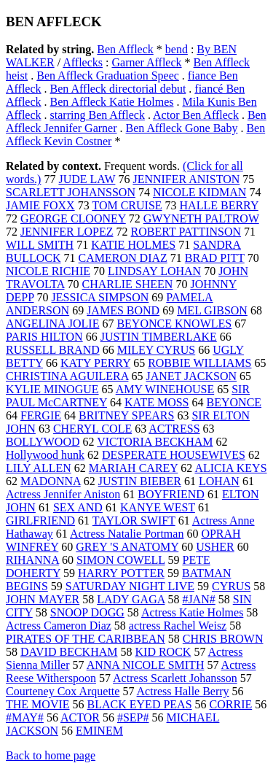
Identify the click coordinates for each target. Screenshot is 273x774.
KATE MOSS (156, 402)
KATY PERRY (95, 363)
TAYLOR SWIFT (133, 520)
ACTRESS (174, 428)
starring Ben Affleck (97, 115)
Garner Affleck (146, 62)
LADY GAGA (131, 599)
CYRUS (231, 586)
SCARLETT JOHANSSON (70, 192)
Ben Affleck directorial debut (118, 88)
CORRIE (231, 704)
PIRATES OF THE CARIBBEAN (85, 638)
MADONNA (50, 481)
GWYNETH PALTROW (201, 218)
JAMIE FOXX (40, 205)
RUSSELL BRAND (53, 350)
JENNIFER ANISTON (186, 179)
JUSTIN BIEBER (139, 481)
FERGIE (40, 415)
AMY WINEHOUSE (165, 389)
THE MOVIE (38, 704)
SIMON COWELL (120, 560)
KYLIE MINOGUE (52, 389)
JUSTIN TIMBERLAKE (158, 336)
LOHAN (219, 481)
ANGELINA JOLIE (52, 323)
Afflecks (83, 62)
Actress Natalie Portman (126, 533)
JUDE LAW (86, 179)
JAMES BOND (123, 310)
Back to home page (50, 755)
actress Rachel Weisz (177, 625)
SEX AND (78, 507)
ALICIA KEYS (230, 468)
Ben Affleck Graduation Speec (107, 75)
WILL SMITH (40, 245)
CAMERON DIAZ (123, 258)
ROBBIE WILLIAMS (199, 363)
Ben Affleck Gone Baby (182, 128)
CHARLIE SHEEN (127, 284)
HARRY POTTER (121, 573)
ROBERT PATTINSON (186, 231)
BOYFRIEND (171, 494)
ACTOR (80, 717)
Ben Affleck (125, 49)
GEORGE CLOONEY (73, 218)
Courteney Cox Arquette (62, 691)
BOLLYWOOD (43, 442)
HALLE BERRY (219, 205)
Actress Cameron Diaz (58, 625)
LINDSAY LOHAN (154, 271)
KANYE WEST (157, 507)
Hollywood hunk (45, 455)
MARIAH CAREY (133, 468)
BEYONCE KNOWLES (174, 323)
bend (176, 49)
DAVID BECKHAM (69, 652)
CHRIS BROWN (223, 638)
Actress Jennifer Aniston (63, 494)
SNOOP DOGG (87, 612)
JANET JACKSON (191, 376)
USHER (215, 547)
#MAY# (25, 717)
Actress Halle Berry (183, 691)
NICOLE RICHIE (48, 271)
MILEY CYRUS (156, 350)
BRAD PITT (215, 258)
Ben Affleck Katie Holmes (112, 102)
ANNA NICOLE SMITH (146, 665)
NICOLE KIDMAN (199, 192)
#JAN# (198, 599)
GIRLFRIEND (40, 520)
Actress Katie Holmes (192, 612)
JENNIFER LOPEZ (67, 231)
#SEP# (133, 717)
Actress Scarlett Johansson (175, 678)
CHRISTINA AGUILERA (67, 376)
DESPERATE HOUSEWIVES (173, 455)
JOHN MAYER (42, 599)
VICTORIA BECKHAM (155, 442)
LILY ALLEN (38, 468)
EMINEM (99, 730)
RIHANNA (32, 560)
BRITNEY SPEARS (126, 415)
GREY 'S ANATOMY (127, 547)
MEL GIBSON (212, 310)
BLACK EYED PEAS (139, 704)
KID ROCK (163, 652)
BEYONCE (234, 402)
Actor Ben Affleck (196, 115)
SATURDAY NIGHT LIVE (130, 586)
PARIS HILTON (44, 336)
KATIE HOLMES (133, 245)
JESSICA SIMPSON (100, 297)
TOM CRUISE (127, 205)
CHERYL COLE (92, 428)
